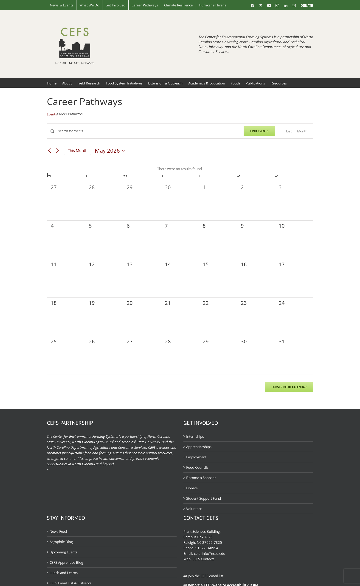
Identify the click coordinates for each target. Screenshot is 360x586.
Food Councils (197, 467)
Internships (195, 436)
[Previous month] (49, 151)
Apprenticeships (198, 446)
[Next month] (57, 151)
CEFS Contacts (203, 559)
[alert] (180, 168)
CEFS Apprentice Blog (66, 562)
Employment (196, 457)
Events (52, 114)
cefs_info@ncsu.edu (209, 553)
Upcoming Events (63, 552)
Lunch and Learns (64, 572)
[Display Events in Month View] (302, 131)
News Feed (58, 531)
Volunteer (194, 508)
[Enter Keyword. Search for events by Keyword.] (148, 131)
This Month (77, 150)
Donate (192, 488)
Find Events (259, 131)
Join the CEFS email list (203, 576)
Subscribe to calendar (289, 387)
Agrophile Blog (61, 541)
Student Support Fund (203, 498)
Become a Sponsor (201, 477)
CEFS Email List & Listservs (70, 583)
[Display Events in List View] (289, 131)
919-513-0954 (206, 548)
